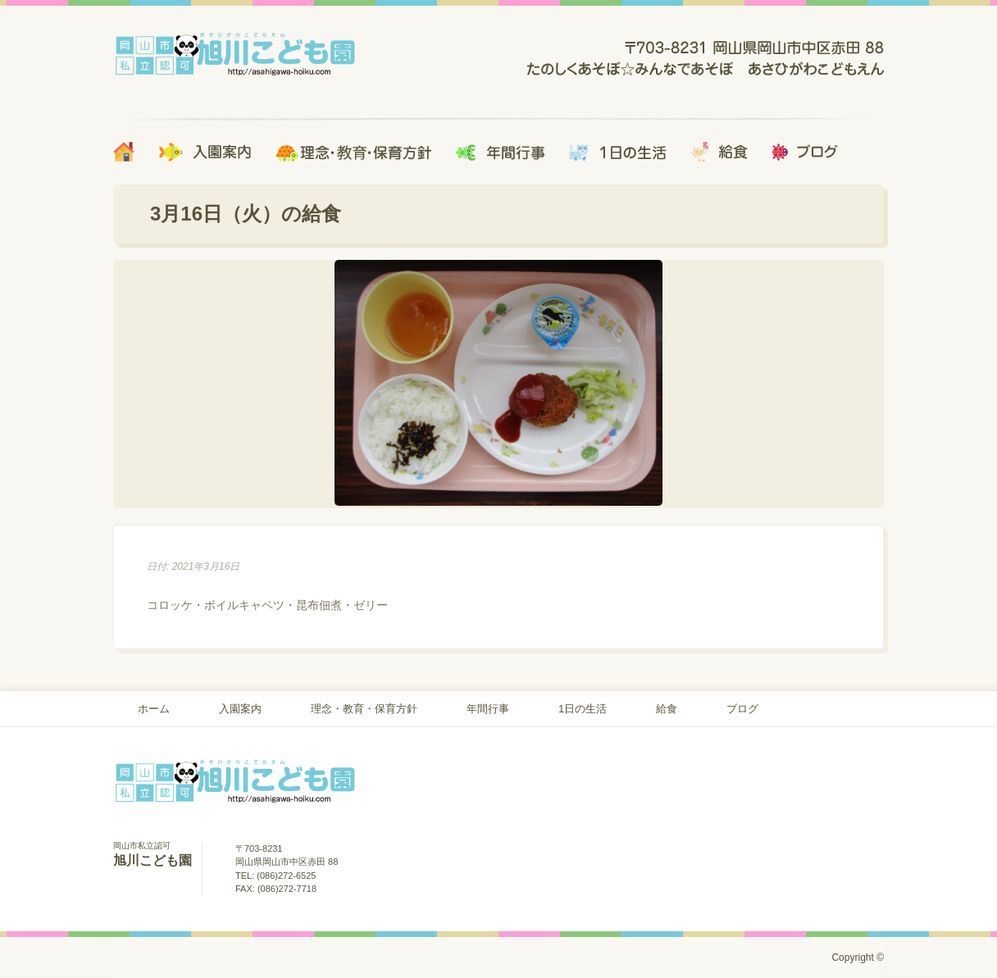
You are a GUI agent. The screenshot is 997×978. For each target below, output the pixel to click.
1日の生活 (582, 709)
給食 (666, 709)
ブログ (742, 709)
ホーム (154, 709)
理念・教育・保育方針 (364, 709)
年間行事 (488, 709)
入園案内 (240, 709)
